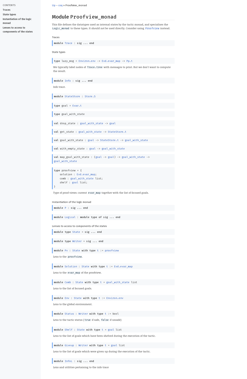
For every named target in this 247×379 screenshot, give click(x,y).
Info (68, 80)
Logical (70, 217)
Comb (68, 282)
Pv (66, 250)
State (76, 231)
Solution (71, 266)
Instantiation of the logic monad (17, 21)
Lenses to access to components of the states (18, 29)
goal (112, 123)
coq (60, 5)
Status (69, 313)
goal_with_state (91, 123)
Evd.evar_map (111, 61)
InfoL (68, 361)
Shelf (68, 329)
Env (67, 298)
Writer (77, 241)
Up (53, 5)
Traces (6, 9)
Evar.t (77, 105)
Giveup (69, 345)
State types (9, 14)
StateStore (72, 96)
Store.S (90, 96)
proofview (112, 250)
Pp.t (129, 61)
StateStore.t (117, 131)
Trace (68, 43)
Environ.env (87, 61)
